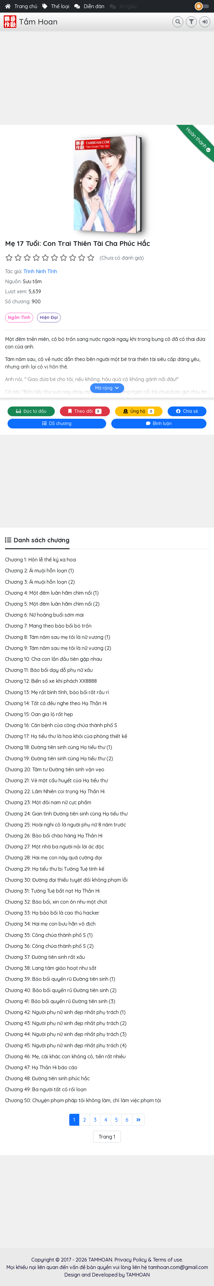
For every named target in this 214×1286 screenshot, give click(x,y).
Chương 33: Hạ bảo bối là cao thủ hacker (52, 913)
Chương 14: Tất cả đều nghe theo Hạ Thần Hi (56, 703)
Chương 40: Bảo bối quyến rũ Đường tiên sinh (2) (61, 990)
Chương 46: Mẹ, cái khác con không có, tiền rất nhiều (65, 1056)
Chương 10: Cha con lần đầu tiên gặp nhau (53, 659)
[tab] (57, 423)
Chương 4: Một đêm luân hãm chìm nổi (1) (52, 593)
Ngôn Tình (19, 317)
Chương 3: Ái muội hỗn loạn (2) (40, 582)
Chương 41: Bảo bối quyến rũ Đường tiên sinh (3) (60, 1001)
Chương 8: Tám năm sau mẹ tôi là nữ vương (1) (57, 637)
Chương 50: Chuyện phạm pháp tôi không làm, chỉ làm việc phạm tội (83, 1100)
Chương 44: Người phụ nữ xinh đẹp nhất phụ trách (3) (66, 1034)
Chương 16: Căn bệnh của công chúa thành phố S (61, 725)
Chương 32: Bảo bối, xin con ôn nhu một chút (56, 902)
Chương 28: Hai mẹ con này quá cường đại (53, 857)
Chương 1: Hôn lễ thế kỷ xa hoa (40, 559)
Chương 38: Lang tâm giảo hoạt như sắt (51, 968)
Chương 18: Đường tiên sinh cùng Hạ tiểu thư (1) (58, 747)
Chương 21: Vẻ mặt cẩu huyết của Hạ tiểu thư (56, 780)
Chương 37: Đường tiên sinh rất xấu (45, 957)
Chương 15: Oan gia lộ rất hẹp (39, 714)
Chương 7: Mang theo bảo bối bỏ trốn (48, 626)
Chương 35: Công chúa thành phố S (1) (49, 935)
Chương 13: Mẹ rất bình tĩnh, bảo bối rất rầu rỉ (57, 692)
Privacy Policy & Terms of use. (148, 1260)
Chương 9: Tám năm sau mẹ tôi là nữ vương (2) (58, 648)
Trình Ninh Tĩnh (40, 271)
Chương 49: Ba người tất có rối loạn (45, 1089)
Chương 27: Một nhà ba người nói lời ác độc (54, 846)
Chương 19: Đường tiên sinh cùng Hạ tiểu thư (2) (59, 758)
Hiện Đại (49, 317)
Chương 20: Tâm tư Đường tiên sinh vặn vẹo (54, 769)
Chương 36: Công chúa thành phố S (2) (49, 946)
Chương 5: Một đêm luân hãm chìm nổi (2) (52, 604)
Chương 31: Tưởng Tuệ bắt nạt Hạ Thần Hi (52, 891)
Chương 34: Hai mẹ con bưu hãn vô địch (50, 924)
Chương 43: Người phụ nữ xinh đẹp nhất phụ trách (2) (66, 1023)
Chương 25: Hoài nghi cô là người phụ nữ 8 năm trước (65, 824)
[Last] (138, 1120)
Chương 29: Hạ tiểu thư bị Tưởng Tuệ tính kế (54, 869)
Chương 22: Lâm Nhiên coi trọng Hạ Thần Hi (55, 791)
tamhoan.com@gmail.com (178, 1267)
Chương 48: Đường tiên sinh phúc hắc (47, 1078)
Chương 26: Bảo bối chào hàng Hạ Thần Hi (53, 835)
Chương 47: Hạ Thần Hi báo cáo (41, 1067)
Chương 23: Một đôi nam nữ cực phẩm (48, 802)
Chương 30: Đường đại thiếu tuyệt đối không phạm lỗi (66, 880)
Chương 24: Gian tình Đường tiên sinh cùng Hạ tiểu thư (66, 813)
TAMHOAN (100, 1260)
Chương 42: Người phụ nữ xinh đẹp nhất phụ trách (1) (65, 1012)
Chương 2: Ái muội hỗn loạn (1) (39, 570)
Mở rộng (107, 388)
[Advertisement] (107, 78)
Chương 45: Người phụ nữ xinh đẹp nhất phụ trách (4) (66, 1045)
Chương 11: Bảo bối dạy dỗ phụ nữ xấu (49, 670)
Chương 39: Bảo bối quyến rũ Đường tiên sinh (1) (60, 979)
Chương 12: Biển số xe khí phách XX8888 (51, 681)
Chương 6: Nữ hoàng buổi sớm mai (44, 615)
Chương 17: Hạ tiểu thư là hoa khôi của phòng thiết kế (66, 736)
